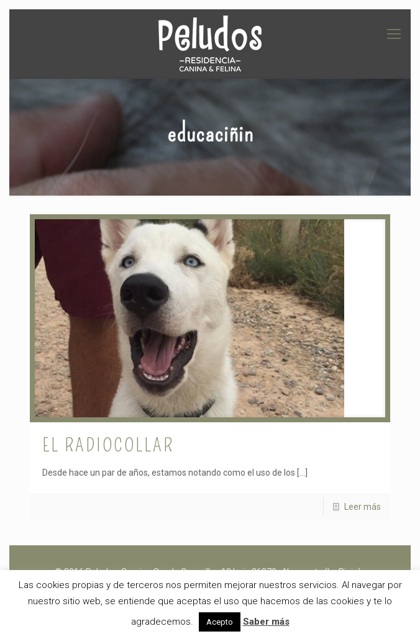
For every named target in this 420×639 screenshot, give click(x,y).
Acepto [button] (219, 622)
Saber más (266, 621)
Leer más (362, 507)
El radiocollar (108, 445)
